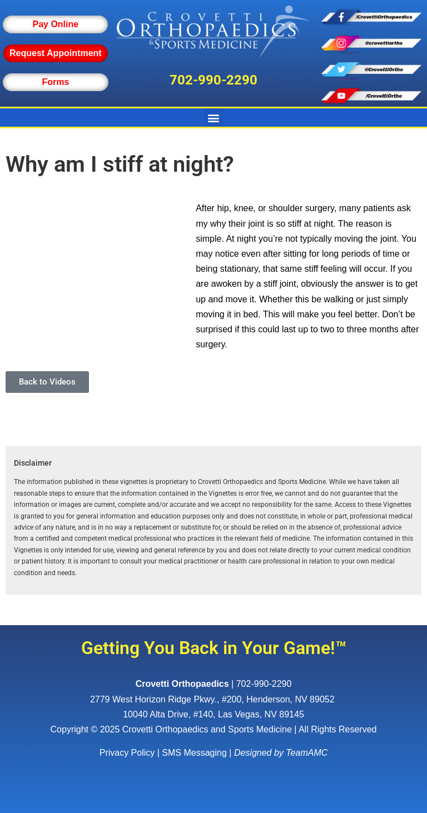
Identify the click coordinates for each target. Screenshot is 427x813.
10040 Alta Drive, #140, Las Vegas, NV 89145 (213, 714)
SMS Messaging (194, 752)
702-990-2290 (213, 80)
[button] (214, 117)
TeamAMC (306, 752)
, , (213, 699)
